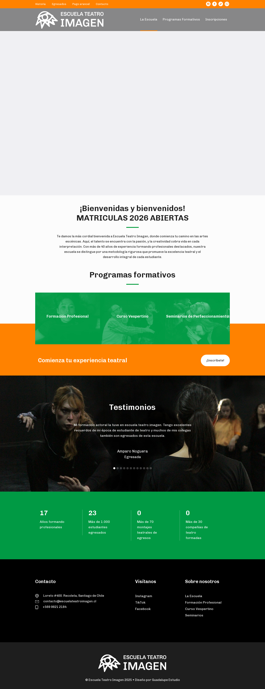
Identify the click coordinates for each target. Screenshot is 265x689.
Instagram (143, 596)
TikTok (140, 602)
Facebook (143, 609)
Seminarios (194, 615)
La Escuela (193, 596)
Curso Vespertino (199, 609)
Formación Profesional (203, 602)
